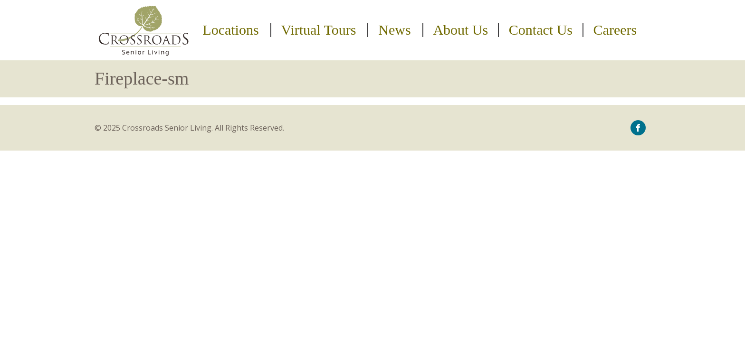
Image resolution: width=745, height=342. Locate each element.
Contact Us (541, 30)
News (394, 30)
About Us (460, 30)
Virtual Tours (318, 30)
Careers (615, 30)
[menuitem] (232, 30)
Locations (230, 30)
